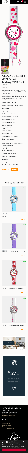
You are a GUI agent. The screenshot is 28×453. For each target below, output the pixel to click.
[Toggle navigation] (25, 2)
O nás (3, 422)
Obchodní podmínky (7, 426)
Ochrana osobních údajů (8, 428)
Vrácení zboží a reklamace (8, 415)
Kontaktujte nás (6, 423)
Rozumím (14, 449)
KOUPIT (14, 169)
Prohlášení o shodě (6, 430)
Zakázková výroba (6, 425)
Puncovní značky (6, 413)
